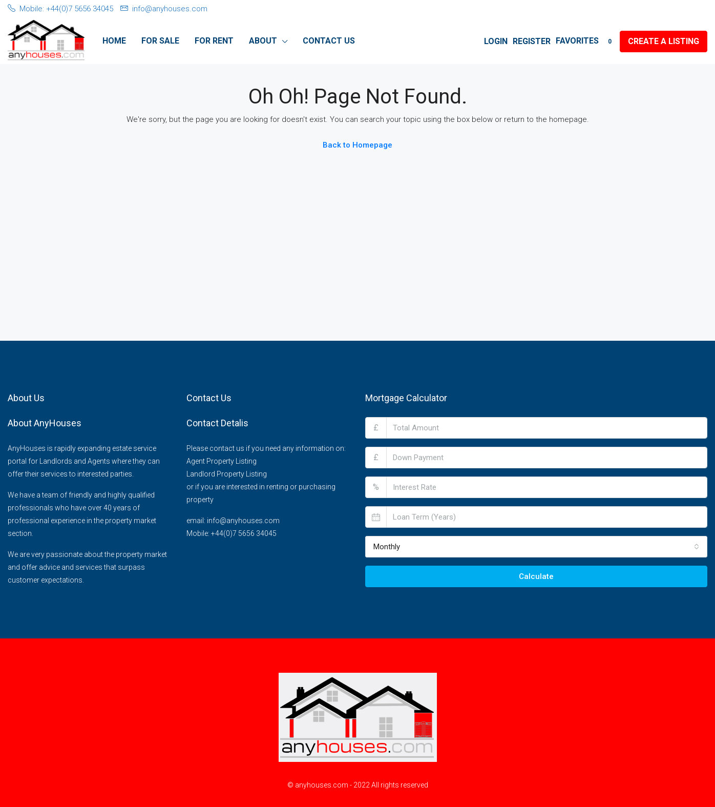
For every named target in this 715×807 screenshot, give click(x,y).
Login (496, 41)
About (263, 41)
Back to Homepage (357, 145)
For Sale (160, 41)
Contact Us (329, 41)
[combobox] (536, 546)
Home (114, 41)
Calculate (536, 576)
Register (532, 41)
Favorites (585, 41)
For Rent (214, 41)
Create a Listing (663, 41)
